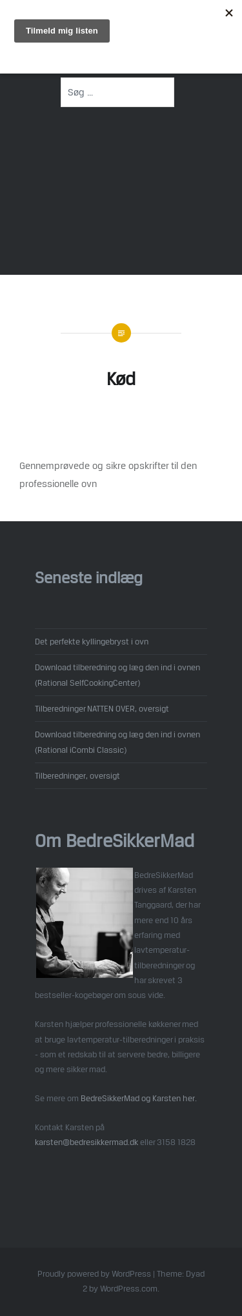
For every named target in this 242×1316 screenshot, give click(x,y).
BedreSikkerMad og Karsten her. (139, 1098)
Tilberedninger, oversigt (77, 775)
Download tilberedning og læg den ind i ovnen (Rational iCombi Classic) (117, 741)
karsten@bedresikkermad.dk (86, 1142)
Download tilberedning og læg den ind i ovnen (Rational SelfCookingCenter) (117, 674)
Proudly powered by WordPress (94, 1274)
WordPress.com (128, 1288)
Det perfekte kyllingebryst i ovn (91, 641)
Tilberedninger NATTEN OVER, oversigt (102, 708)
